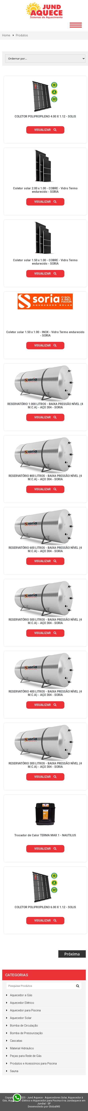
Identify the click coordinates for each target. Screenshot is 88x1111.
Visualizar (45, 130)
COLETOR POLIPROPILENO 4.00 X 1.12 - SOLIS (45, 116)
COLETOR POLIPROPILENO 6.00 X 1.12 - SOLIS (45, 907)
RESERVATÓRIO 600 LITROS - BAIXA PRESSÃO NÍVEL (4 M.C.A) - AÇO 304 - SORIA (45, 549)
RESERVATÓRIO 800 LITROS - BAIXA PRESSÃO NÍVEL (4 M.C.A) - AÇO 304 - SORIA (45, 477)
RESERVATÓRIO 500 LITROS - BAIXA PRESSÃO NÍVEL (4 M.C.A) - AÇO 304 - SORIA (45, 621)
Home (6, 35)
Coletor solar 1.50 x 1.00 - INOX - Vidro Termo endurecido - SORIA (45, 333)
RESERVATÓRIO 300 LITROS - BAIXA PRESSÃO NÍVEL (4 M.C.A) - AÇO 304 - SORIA (45, 765)
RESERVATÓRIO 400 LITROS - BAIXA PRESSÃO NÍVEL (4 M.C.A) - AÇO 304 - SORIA (45, 693)
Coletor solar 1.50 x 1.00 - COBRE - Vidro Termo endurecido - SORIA (45, 262)
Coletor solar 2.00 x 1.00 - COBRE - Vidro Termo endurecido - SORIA (45, 190)
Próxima (72, 954)
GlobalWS (54, 1106)
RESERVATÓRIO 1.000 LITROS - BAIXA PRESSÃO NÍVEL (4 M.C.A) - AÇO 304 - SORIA (45, 405)
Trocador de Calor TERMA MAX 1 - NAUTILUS (45, 835)
